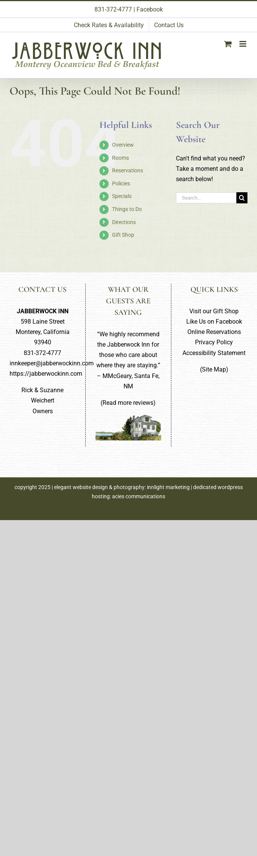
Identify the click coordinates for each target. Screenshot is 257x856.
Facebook (150, 9)
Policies (121, 183)
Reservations (127, 170)
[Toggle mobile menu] (243, 44)
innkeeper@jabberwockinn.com (52, 363)
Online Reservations (214, 332)
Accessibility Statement (214, 353)
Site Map (214, 369)
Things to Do (127, 209)
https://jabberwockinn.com (46, 373)
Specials (122, 196)
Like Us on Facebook (214, 321)
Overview (123, 145)
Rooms (120, 158)
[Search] (241, 197)
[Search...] (206, 197)
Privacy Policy (214, 342)
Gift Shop (123, 235)
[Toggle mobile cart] (228, 44)
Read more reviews (127, 402)
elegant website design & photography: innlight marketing (122, 487)
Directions (124, 222)
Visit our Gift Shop (214, 311)
